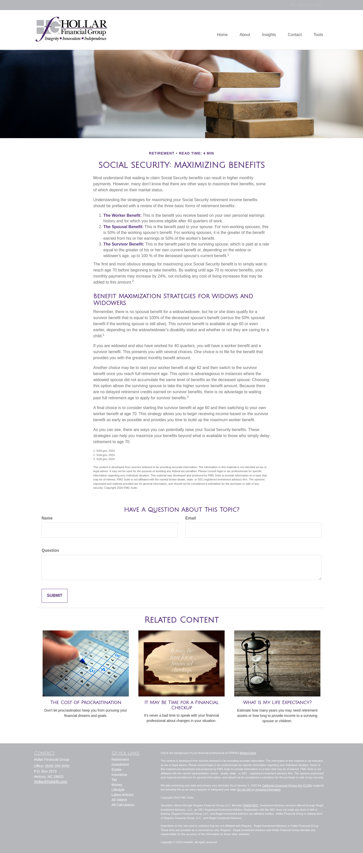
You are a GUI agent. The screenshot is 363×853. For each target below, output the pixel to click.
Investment (120, 765)
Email (190, 518)
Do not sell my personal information (259, 789)
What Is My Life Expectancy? (277, 702)
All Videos (119, 800)
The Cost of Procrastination (85, 702)
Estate (117, 770)
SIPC (255, 805)
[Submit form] (55, 596)
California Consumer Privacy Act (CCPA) (287, 785)
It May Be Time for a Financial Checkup (181, 705)
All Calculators (123, 805)
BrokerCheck (248, 752)
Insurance (119, 775)
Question (50, 550)
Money (117, 785)
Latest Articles (123, 795)
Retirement (120, 759)
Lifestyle (118, 790)
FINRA (247, 805)
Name (47, 518)
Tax (114, 780)
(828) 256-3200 (306, 5)
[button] (242, 30)
